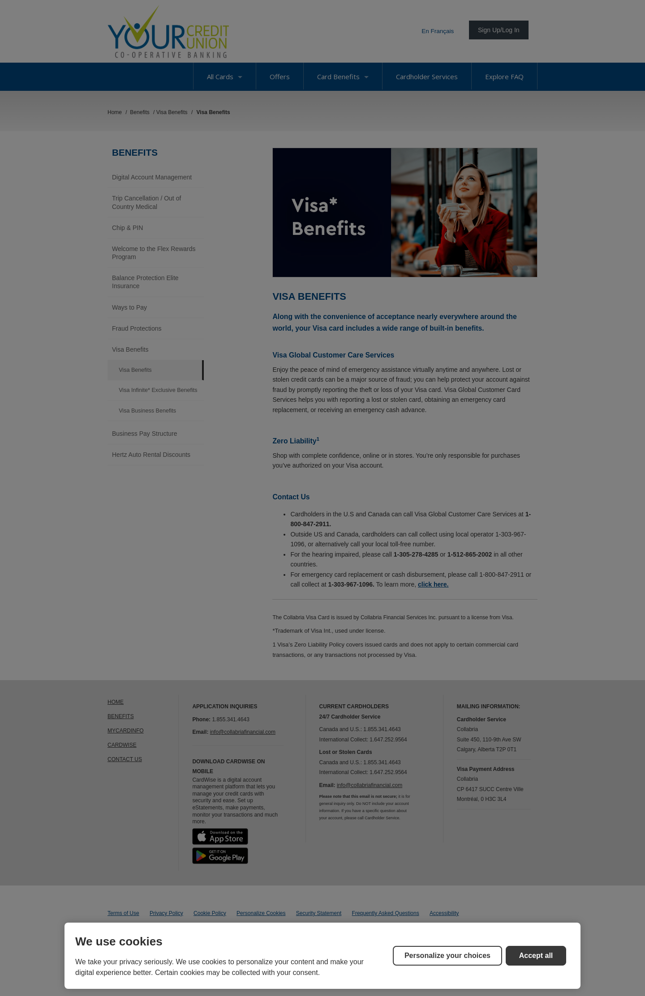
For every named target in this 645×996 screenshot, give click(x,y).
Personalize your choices (447, 955)
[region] (322, 956)
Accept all (536, 955)
